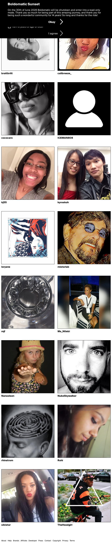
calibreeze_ (64, 73)
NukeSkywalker (67, 396)
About (3, 541)
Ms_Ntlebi (64, 331)
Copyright (57, 541)
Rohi (60, 460)
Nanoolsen (7, 396)
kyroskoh (63, 202)
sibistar (6, 525)
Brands (16, 541)
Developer (33, 541)
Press (40, 541)
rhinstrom (7, 460)
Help (10, 541)
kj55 (4, 202)
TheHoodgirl (65, 525)
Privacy (65, 541)
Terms (72, 541)
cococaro (7, 138)
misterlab (63, 267)
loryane (5, 267)
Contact (48, 541)
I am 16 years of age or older (27, 27)
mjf (3, 331)
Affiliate (24, 541)
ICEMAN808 (65, 138)
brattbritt (7, 73)
